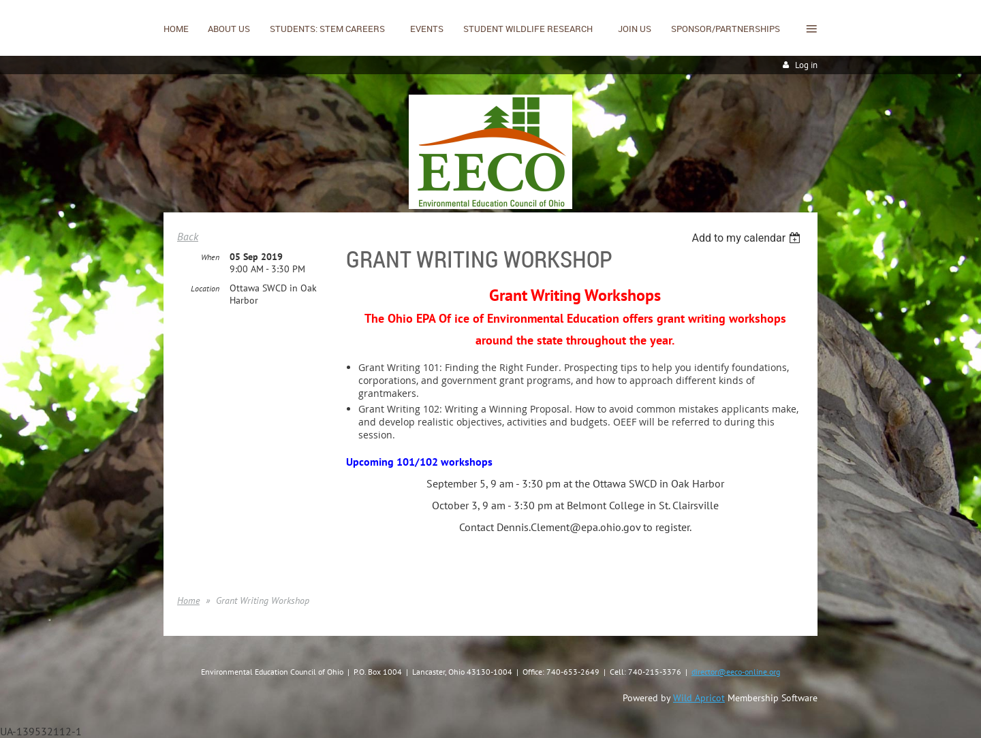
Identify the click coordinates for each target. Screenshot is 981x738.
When (210, 257)
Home (188, 600)
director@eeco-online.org (735, 672)
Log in (806, 65)
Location (205, 288)
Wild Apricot (699, 698)
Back (187, 236)
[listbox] (747, 237)
